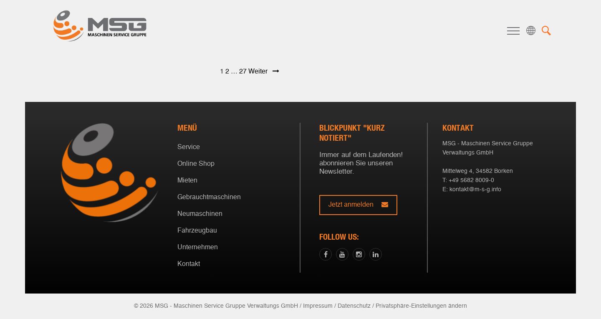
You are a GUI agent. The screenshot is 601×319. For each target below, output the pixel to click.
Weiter (263, 71)
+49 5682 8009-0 (471, 180)
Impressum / (319, 306)
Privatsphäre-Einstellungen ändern (421, 306)
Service (188, 147)
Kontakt (188, 264)
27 (243, 71)
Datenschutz (354, 306)
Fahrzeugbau (197, 231)
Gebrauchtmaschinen (209, 197)
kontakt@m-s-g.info (475, 189)
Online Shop (196, 164)
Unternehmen (197, 247)
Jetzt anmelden (358, 204)
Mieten (187, 180)
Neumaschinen (199, 214)
